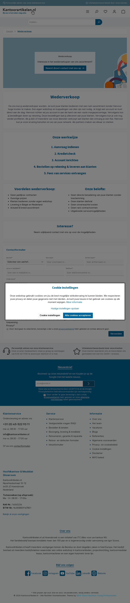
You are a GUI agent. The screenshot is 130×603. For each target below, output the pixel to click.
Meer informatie (74, 302)
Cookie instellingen (50, 315)
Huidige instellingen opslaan (65, 308)
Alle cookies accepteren (78, 315)
